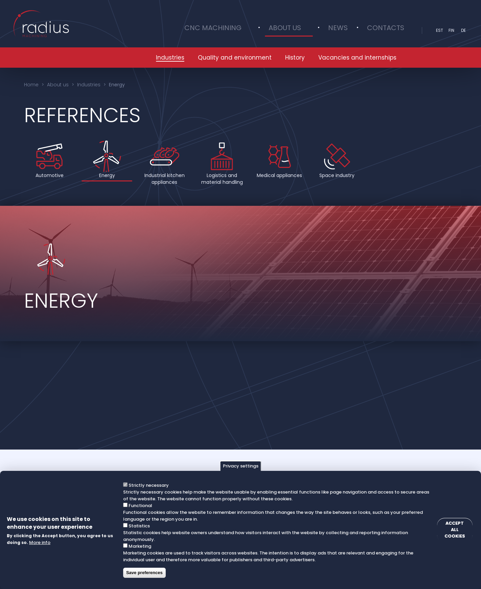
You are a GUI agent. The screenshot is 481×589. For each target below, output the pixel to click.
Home (31, 84)
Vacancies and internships (357, 57)
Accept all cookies (451, 530)
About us (312, 30)
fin (451, 30)
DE (463, 30)
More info (39, 542)
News (350, 30)
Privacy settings (240, 466)
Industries (170, 57)
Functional (139, 505)
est (439, 30)
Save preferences (143, 572)
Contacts (389, 30)
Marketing (138, 546)
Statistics (137, 526)
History (295, 57)
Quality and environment (235, 57)
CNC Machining (255, 30)
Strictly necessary (147, 485)
